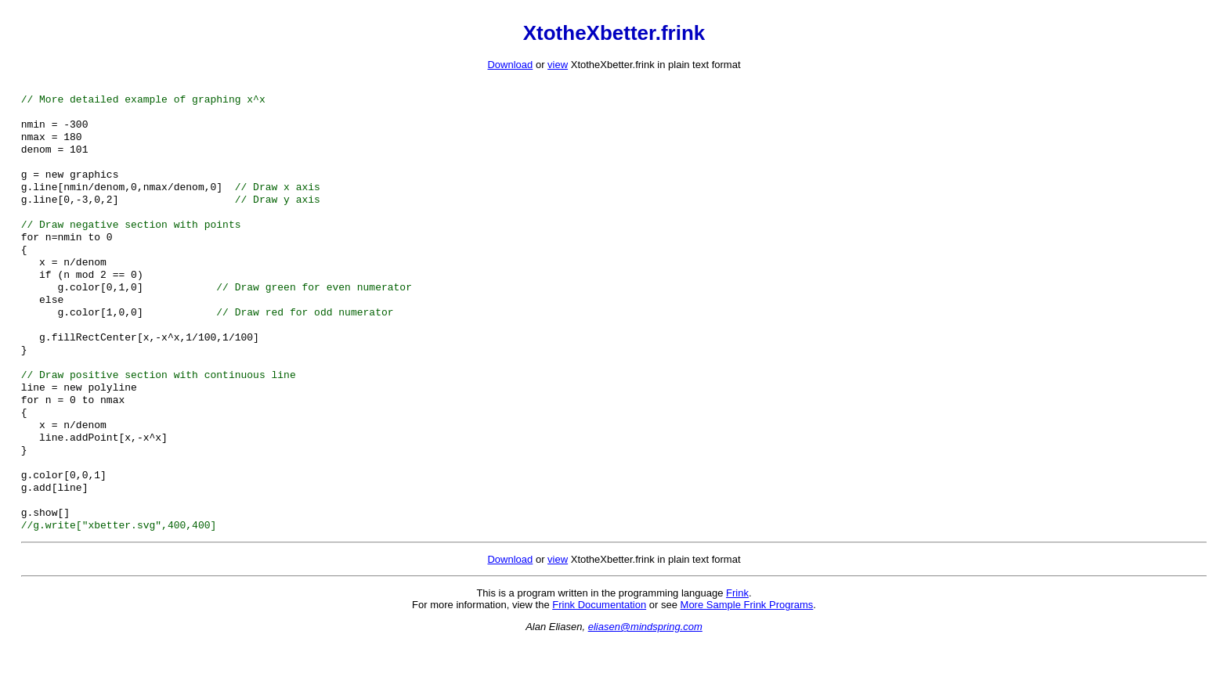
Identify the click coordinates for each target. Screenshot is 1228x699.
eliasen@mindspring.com (645, 683)
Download (510, 64)
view (557, 64)
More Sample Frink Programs (747, 661)
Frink (737, 649)
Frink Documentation (599, 661)
